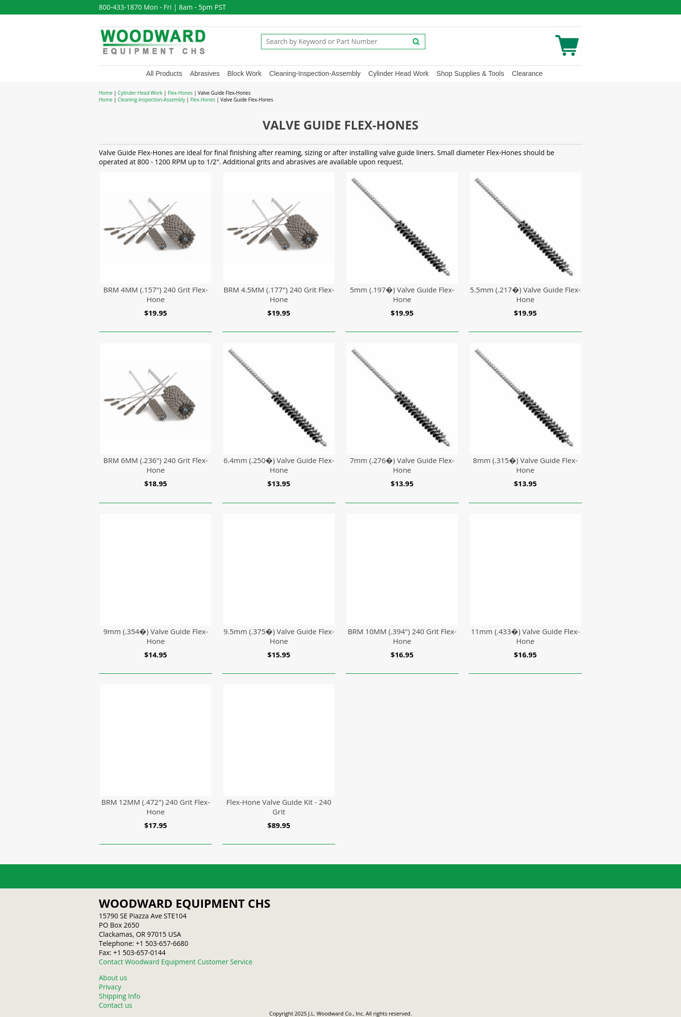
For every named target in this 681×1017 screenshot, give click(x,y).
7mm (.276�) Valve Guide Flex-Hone (402, 465)
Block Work (244, 73)
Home (106, 92)
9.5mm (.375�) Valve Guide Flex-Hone (278, 636)
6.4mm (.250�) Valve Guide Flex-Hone (278, 465)
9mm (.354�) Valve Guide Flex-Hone (155, 636)
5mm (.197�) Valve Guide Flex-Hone (402, 294)
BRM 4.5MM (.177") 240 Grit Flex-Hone (278, 294)
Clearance (527, 73)
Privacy (110, 986)
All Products (164, 73)
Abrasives (204, 73)
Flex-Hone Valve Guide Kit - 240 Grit (278, 806)
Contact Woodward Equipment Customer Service (176, 961)
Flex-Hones (180, 92)
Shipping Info (120, 996)
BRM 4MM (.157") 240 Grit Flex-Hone (155, 294)
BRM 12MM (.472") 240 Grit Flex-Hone (155, 806)
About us (113, 977)
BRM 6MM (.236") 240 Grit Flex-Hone (155, 465)
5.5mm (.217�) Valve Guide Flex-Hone (525, 294)
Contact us (115, 1005)
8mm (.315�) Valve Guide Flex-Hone (525, 465)
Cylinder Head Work (398, 73)
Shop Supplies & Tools (470, 73)
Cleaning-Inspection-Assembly (315, 73)
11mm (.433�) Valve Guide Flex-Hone (525, 636)
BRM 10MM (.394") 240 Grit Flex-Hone (402, 636)
